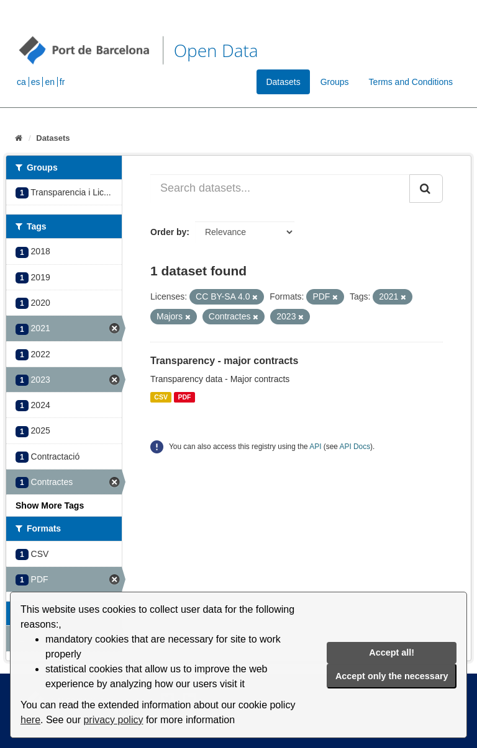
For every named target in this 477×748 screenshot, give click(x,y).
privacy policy (113, 720)
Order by (168, 232)
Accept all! (391, 652)
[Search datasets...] (280, 188)
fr (62, 82)
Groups (334, 82)
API (315, 446)
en (50, 82)
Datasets (283, 82)
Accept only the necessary (391, 676)
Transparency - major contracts (224, 360)
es (35, 82)
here (30, 720)
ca (21, 82)
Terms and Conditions (411, 82)
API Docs (355, 446)
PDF (184, 397)
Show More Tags (50, 505)
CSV (161, 397)
